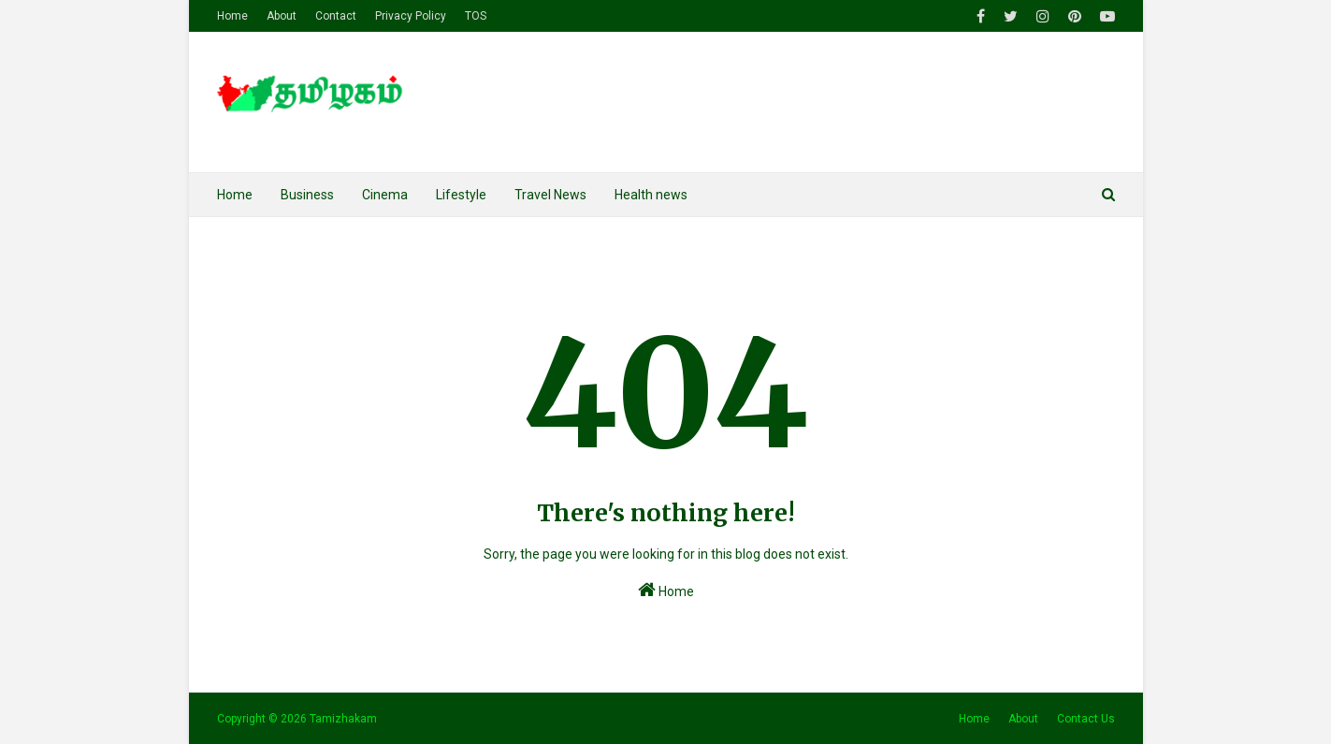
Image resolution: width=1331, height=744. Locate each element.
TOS (475, 15)
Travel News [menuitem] (550, 194)
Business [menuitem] (307, 194)
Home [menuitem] (235, 194)
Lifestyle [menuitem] (461, 194)
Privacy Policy (410, 15)
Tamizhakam (343, 718)
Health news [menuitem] (651, 194)
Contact (335, 15)
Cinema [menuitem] (385, 194)
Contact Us (1086, 718)
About (282, 15)
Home (232, 15)
